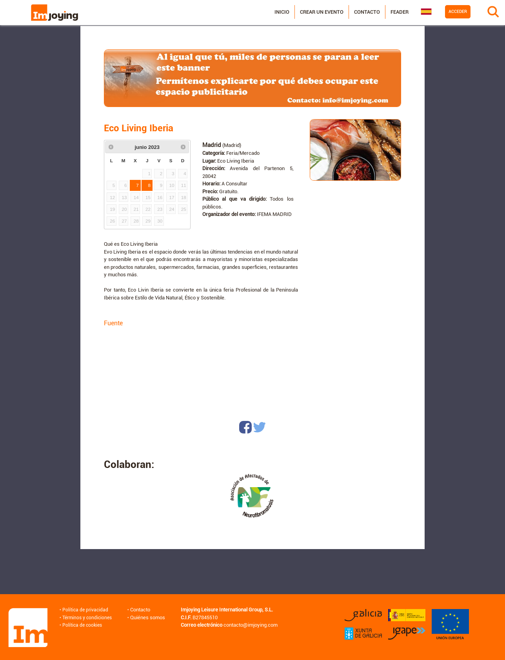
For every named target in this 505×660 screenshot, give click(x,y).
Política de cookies (82, 625)
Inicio (273, 12)
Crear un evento (313, 12)
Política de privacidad (85, 610)
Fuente (113, 323)
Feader (391, 12)
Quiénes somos (150, 617)
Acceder (449, 12)
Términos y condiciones (87, 617)
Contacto (358, 12)
